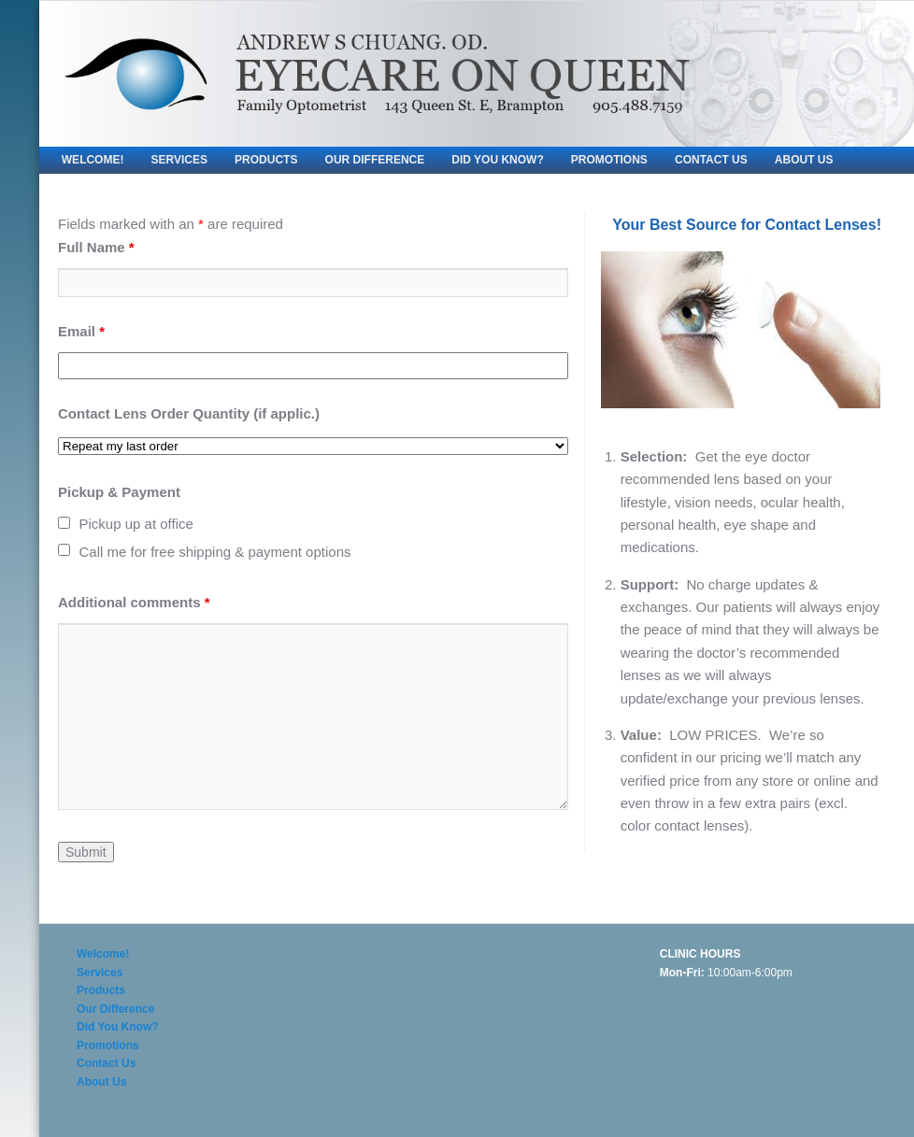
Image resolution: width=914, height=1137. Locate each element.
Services (179, 159)
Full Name (96, 247)
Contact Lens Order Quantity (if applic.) (189, 413)
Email (81, 331)
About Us (804, 159)
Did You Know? (497, 159)
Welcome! (93, 159)
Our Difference (375, 159)
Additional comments (134, 602)
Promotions (609, 159)
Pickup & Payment (119, 492)
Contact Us (711, 159)
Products (266, 159)
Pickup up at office (136, 524)
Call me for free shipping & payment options (215, 552)
